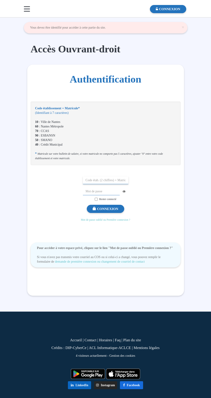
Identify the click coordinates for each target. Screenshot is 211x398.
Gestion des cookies (122, 355)
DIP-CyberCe (75, 348)
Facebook (131, 385)
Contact (90, 340)
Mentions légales (146, 348)
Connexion (105, 209)
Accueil (76, 340)
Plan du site (132, 340)
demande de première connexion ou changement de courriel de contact (100, 261)
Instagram (105, 385)
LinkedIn (79, 385)
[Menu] (27, 9)
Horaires (105, 340)
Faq (118, 340)
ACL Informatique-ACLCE (110, 348)
